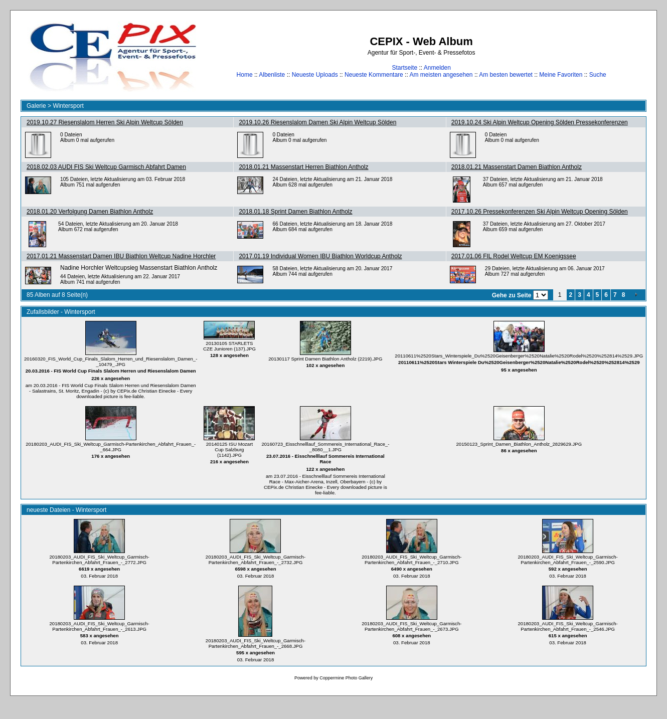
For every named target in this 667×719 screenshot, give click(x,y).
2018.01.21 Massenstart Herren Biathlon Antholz (303, 166)
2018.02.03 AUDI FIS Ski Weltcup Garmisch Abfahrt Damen (106, 166)
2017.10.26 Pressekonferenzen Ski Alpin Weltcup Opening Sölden (539, 211)
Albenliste (272, 74)
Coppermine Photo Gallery (346, 677)
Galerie (36, 105)
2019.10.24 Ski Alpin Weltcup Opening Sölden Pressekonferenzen (539, 122)
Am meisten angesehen (440, 74)
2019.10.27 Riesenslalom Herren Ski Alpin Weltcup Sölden (105, 122)
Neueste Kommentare (374, 74)
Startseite (404, 67)
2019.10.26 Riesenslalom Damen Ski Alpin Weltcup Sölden (317, 122)
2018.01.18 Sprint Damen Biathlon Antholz (295, 211)
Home (245, 74)
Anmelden (437, 67)
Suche (597, 74)
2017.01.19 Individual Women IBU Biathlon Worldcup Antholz (320, 256)
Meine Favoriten (560, 74)
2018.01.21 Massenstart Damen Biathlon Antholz (516, 166)
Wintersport (68, 105)
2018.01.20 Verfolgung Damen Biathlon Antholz (90, 211)
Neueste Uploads (315, 74)
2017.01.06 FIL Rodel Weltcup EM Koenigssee (513, 256)
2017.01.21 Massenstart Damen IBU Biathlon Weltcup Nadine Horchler (121, 256)
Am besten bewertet (506, 74)
